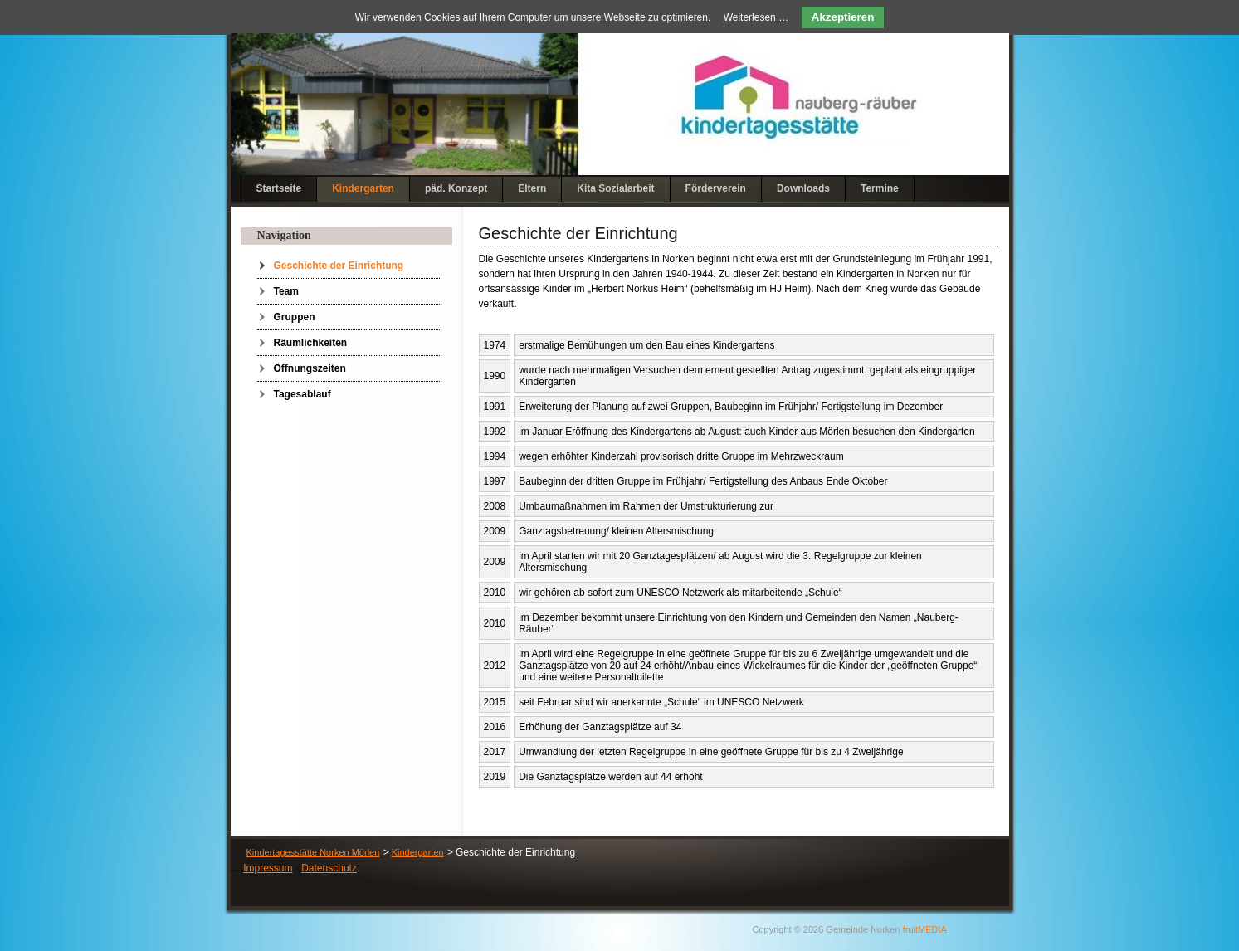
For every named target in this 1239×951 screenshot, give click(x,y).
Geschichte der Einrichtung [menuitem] (339, 265)
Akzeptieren (843, 17)
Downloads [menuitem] (803, 188)
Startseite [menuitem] (279, 188)
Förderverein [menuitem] (715, 188)
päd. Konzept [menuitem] (456, 188)
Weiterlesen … (756, 17)
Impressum (267, 868)
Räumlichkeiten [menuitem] (311, 343)
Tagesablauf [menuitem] (302, 394)
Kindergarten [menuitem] (363, 188)
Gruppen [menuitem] (294, 317)
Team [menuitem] (286, 291)
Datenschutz (329, 868)
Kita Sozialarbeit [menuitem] (615, 188)
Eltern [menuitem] (532, 188)
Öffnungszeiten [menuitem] (310, 368)
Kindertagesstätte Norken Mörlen (313, 852)
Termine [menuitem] (880, 188)
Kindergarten (418, 852)
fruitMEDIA (925, 929)
